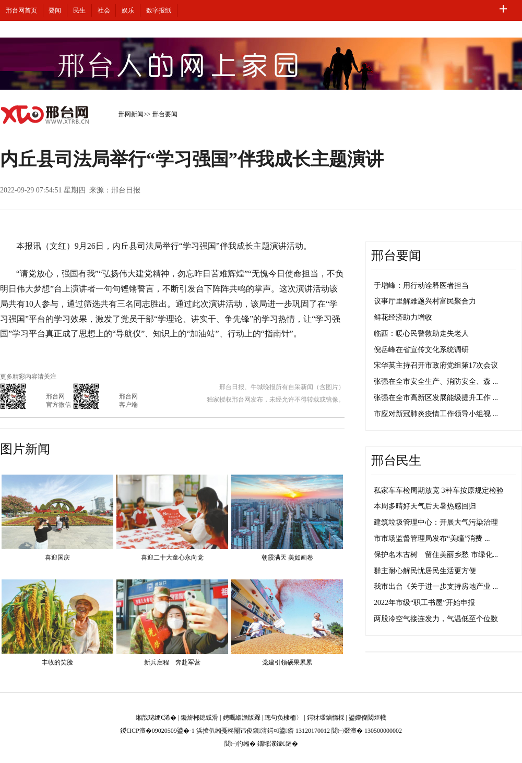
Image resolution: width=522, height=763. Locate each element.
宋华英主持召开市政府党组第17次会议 (436, 365)
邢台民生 (396, 460)
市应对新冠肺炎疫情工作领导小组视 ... (436, 414)
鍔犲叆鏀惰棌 (326, 717)
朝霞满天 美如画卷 (287, 557)
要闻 (55, 10)
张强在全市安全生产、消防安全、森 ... (436, 381)
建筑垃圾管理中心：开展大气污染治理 (436, 522)
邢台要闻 (164, 114)
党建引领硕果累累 (287, 662)
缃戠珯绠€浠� (156, 717)
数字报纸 (158, 10)
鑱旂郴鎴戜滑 (199, 717)
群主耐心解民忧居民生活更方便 (425, 571)
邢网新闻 (131, 114)
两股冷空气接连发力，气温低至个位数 (436, 619)
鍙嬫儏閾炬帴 (367, 717)
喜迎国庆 (57, 557)
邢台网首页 (21, 10)
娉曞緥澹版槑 (241, 717)
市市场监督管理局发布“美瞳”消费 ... (432, 538)
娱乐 (128, 10)
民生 (79, 10)
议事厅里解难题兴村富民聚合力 (425, 301)
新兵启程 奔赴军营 (172, 662)
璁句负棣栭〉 (283, 717)
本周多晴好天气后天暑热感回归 (425, 506)
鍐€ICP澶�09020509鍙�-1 (157, 730)
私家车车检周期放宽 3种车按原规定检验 (439, 490)
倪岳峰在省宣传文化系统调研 (421, 350)
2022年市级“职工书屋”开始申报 (424, 603)
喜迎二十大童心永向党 (172, 557)
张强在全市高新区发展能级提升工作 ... (436, 398)
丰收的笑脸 (57, 662)
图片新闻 (25, 449)
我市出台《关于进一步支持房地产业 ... (436, 586)
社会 (104, 10)
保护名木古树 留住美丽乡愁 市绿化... (436, 555)
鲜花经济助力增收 (403, 317)
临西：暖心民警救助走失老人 (421, 333)
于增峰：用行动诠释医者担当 (421, 285)
